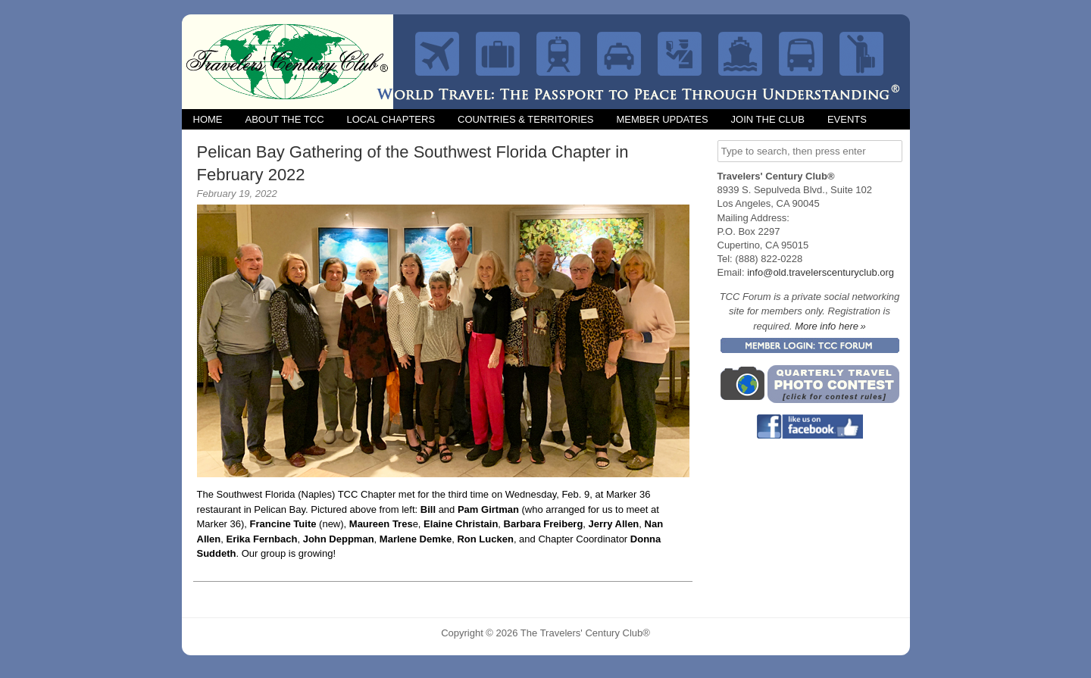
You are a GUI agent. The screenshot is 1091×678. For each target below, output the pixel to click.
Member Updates (662, 119)
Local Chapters (391, 119)
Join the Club (768, 119)
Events (847, 119)
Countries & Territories (525, 119)
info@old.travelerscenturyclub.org (820, 272)
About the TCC (284, 119)
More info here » (830, 326)
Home (208, 119)
